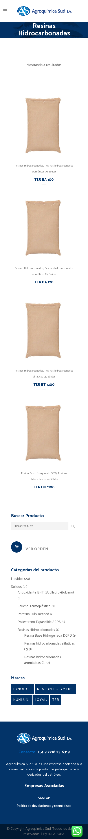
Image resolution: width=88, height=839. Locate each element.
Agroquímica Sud (38, 829)
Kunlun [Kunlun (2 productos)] (21, 700)
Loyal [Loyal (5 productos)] (40, 700)
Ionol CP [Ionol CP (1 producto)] (22, 689)
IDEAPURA (56, 834)
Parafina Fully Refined (33, 614)
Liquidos (17, 579)
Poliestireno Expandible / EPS (39, 622)
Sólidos (53, 172)
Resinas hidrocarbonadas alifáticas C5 (49, 646)
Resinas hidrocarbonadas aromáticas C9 (42, 660)
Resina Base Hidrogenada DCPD (39, 473)
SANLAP (44, 798)
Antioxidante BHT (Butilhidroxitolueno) (46, 592)
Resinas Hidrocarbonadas (29, 166)
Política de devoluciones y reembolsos (44, 806)
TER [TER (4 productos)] (55, 700)
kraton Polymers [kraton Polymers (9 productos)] (55, 689)
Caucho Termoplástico (34, 606)
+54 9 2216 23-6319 (53, 752)
